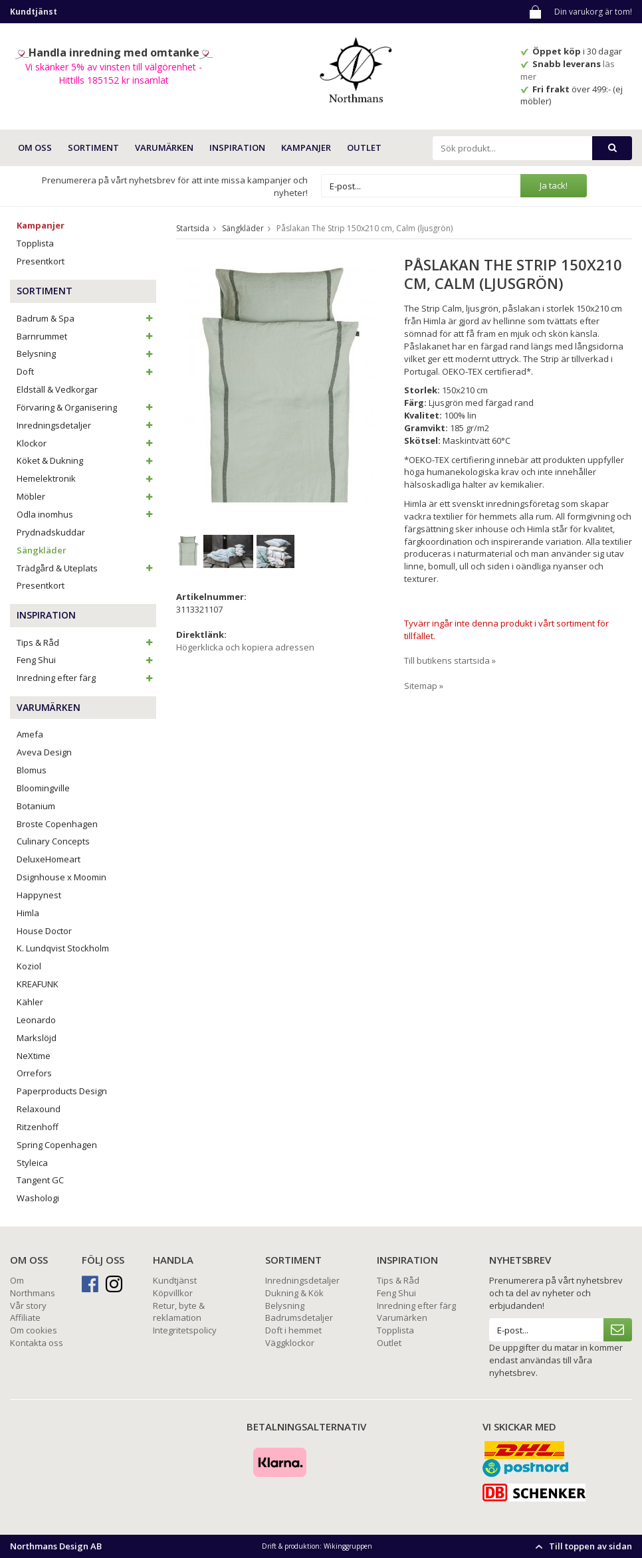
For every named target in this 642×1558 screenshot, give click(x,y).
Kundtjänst (175, 1280)
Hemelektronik (86, 478)
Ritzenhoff (37, 1127)
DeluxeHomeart (48, 859)
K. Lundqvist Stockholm (63, 948)
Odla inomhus (86, 514)
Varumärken (402, 1317)
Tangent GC (40, 1180)
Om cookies (33, 1330)
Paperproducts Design (62, 1091)
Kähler (30, 1002)
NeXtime (34, 1056)
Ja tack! (554, 185)
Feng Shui (86, 660)
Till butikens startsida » (450, 660)
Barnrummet (86, 336)
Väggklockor (289, 1343)
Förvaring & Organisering (86, 407)
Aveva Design (44, 752)
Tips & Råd (86, 642)
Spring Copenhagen (57, 1145)
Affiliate (25, 1317)
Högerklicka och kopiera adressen (245, 647)
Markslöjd (36, 1038)
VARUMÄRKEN (164, 147)
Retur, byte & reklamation (179, 1312)
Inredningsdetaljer (86, 425)
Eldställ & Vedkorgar (57, 389)
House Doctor (44, 931)
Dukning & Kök (294, 1293)
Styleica (32, 1163)
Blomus (32, 770)
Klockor (86, 443)
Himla (28, 913)
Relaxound (38, 1109)
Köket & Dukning (86, 460)
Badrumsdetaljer (299, 1317)
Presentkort (40, 261)
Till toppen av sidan (582, 1546)
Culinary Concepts (53, 841)
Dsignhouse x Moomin (61, 877)
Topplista (35, 243)
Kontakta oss (36, 1343)
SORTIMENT (93, 147)
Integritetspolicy (185, 1330)
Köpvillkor (173, 1293)
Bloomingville (43, 788)
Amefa (30, 734)
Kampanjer (306, 147)
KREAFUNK (37, 984)
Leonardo (36, 1020)
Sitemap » (423, 686)
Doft (86, 371)
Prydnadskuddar (51, 532)
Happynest (39, 895)
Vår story (28, 1306)
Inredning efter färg (86, 678)
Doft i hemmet (293, 1330)
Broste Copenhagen (57, 824)
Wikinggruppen (348, 1546)
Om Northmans (32, 1286)
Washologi (38, 1198)
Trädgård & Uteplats (86, 568)
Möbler (86, 496)
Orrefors (34, 1073)
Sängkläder (41, 550)
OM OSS (35, 147)
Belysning (86, 353)
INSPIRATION (237, 147)
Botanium (36, 806)
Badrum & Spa (86, 318)
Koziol (29, 966)
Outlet (364, 147)
